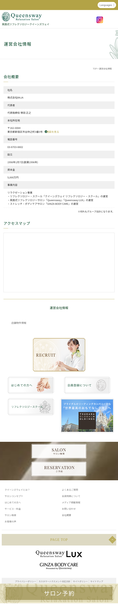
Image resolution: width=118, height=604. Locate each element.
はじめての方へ (13, 502)
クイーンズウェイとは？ (17, 489)
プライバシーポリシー (25, 581)
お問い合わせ (69, 508)
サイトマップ (96, 581)
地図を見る (53, 132)
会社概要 (66, 515)
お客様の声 (10, 521)
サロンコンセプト (14, 496)
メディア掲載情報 (71, 502)
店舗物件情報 (18, 323)
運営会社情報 (59, 307)
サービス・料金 (13, 508)
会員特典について (71, 496)
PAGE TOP (59, 540)
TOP (95, 68)
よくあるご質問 (70, 489)
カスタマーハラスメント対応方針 (54, 581)
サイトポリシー (80, 581)
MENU (111, 19)
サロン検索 (10, 515)
